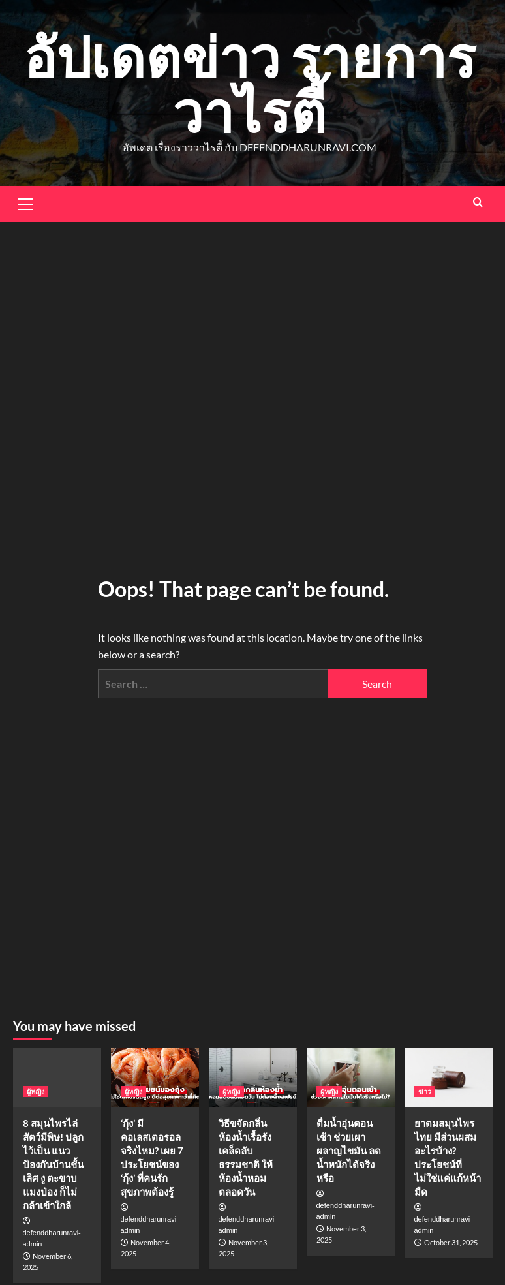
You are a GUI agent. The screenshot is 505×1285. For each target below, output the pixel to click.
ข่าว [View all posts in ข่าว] (424, 1091)
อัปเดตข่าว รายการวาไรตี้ (249, 83)
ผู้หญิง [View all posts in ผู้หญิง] (35, 1091)
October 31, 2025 (451, 1242)
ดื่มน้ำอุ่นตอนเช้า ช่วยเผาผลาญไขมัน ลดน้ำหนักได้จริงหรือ (348, 1150)
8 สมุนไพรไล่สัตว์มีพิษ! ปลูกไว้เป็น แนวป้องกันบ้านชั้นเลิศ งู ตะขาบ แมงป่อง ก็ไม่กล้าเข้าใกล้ (53, 1164)
